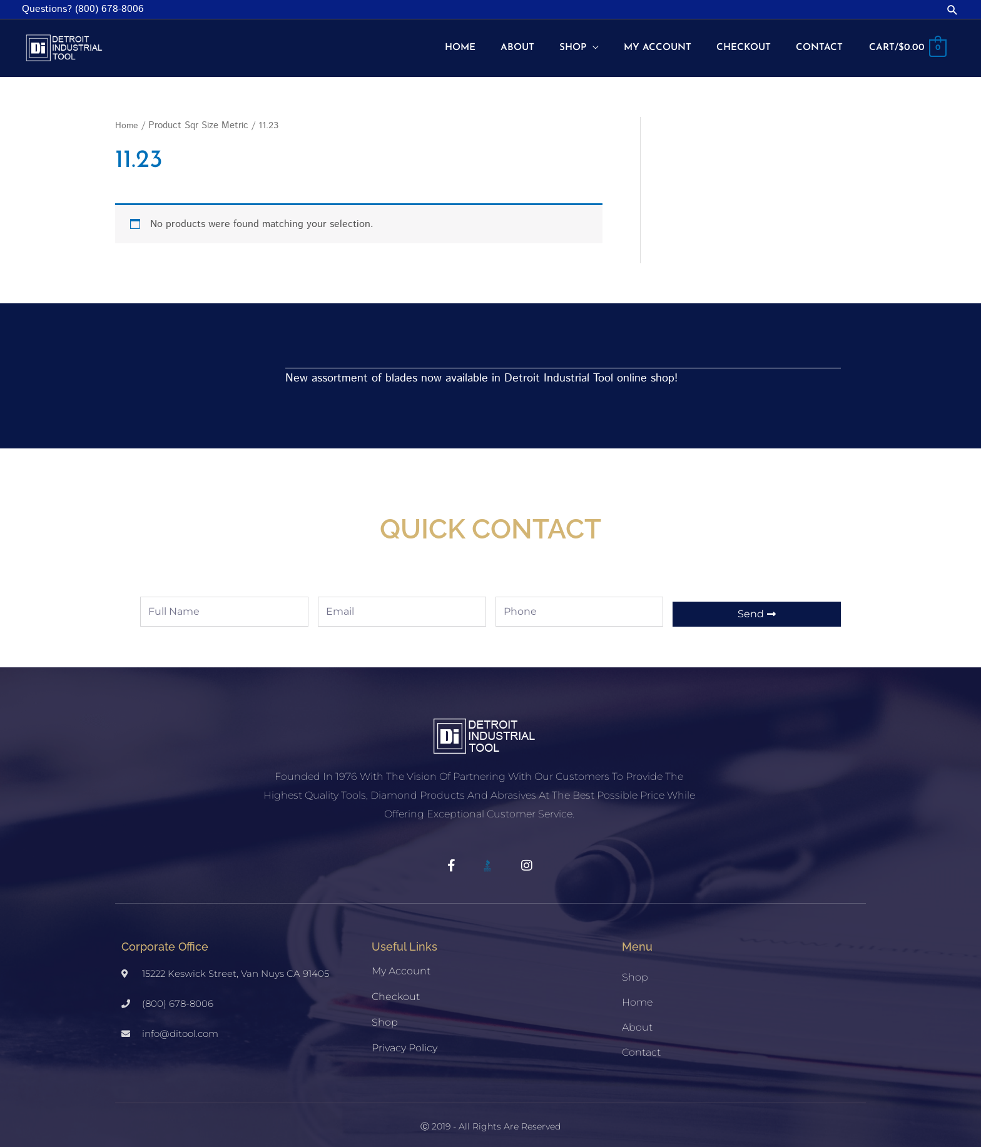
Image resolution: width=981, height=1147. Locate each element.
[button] (952, 9)
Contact (641, 1043)
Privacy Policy (404, 1039)
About (637, 1018)
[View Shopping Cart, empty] (907, 44)
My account (401, 962)
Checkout (396, 988)
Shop (385, 1013)
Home (127, 116)
